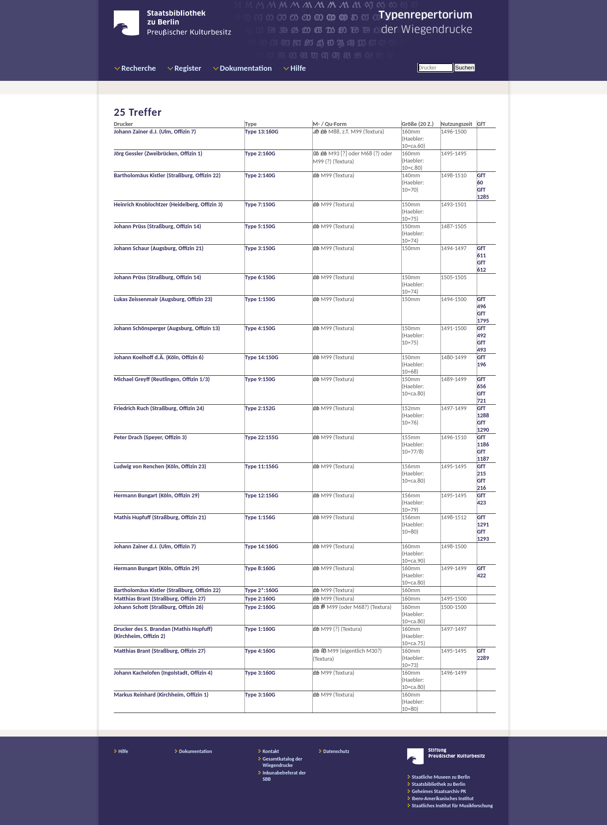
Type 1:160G (260, 629)
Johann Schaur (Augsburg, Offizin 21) (159, 248)
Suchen (464, 67)
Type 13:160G (261, 131)
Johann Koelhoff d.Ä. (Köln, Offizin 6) (159, 357)
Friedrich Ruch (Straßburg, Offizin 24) (159, 408)
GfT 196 (481, 361)
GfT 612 (481, 266)
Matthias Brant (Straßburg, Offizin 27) (160, 598)
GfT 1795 (483, 317)
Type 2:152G (260, 408)
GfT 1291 (483, 521)
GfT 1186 (483, 441)
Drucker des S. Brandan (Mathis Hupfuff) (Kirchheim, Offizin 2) (163, 632)
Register (188, 68)
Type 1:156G (260, 517)
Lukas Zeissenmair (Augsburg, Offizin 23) (163, 299)
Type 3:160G (260, 672)
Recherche (138, 68)
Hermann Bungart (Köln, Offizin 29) (156, 495)
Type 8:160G (260, 568)
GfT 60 (481, 179)
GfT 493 (481, 346)
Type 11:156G (261, 466)
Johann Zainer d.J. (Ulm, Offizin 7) (155, 131)
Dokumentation (246, 68)
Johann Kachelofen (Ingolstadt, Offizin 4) (163, 672)
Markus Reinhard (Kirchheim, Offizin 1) (161, 694)
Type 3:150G (260, 248)
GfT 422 (481, 572)
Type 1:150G (260, 299)
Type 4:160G (260, 650)
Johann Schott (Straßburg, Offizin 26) (159, 607)
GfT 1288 (483, 412)
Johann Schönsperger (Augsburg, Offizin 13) (167, 328)
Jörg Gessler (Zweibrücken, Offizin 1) (158, 153)
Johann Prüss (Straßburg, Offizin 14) (157, 226)
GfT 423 (481, 499)
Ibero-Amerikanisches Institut (443, 798)
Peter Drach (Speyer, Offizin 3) (150, 437)
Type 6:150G (260, 277)
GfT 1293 (483, 535)
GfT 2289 (483, 654)
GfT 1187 (483, 455)
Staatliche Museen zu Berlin (441, 777)
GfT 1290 (483, 426)
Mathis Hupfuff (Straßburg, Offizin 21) (160, 517)
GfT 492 (481, 332)
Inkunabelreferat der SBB (284, 776)
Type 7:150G (260, 204)
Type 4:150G (260, 328)
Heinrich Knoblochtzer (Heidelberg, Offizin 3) (168, 204)
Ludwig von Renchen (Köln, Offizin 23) (160, 466)
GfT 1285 (483, 193)
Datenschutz (336, 751)
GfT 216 (481, 484)
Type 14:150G (261, 357)
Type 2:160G (260, 153)
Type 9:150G (260, 379)
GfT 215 (481, 470)
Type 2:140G (260, 175)
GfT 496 (481, 303)
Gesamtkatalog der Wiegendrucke (282, 762)
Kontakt (271, 751)
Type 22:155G (261, 437)
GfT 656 (481, 383)
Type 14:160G (261, 546)
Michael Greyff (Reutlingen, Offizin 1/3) (162, 379)
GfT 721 (481, 397)
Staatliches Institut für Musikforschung (452, 806)
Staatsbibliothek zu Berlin (438, 784)
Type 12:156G (261, 495)
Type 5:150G (260, 226)
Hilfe (298, 68)
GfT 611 (481, 252)
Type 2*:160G (261, 590)
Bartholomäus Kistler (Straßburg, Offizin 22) (167, 175)
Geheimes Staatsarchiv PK (439, 791)
